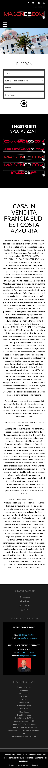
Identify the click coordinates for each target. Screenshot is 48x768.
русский (23, 3)
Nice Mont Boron (24, 706)
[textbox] (25, 73)
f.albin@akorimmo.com (27, 655)
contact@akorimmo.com (27, 638)
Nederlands (19, 3)
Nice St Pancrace (24, 715)
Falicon (24, 696)
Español (11, 3)
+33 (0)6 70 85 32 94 (26, 652)
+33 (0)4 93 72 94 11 (26, 635)
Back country (24, 693)
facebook (28, 3)
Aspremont (24, 690)
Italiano (15, 3)
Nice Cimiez (24, 702)
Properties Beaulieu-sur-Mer (24, 721)
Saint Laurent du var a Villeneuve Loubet (24, 730)
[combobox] (24, 73)
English (7, 3)
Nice (24, 699)
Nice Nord (24, 709)
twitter (33, 3)
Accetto (35, 765)
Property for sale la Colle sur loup (24, 727)
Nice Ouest (24, 712)
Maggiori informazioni (19, 765)
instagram (39, 3)
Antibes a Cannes (24, 687)
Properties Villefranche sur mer (24, 724)
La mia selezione (39, 7)
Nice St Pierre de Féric (24, 718)
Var (24, 733)
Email (44, 3)
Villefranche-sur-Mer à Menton (24, 736)
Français (4, 3)
